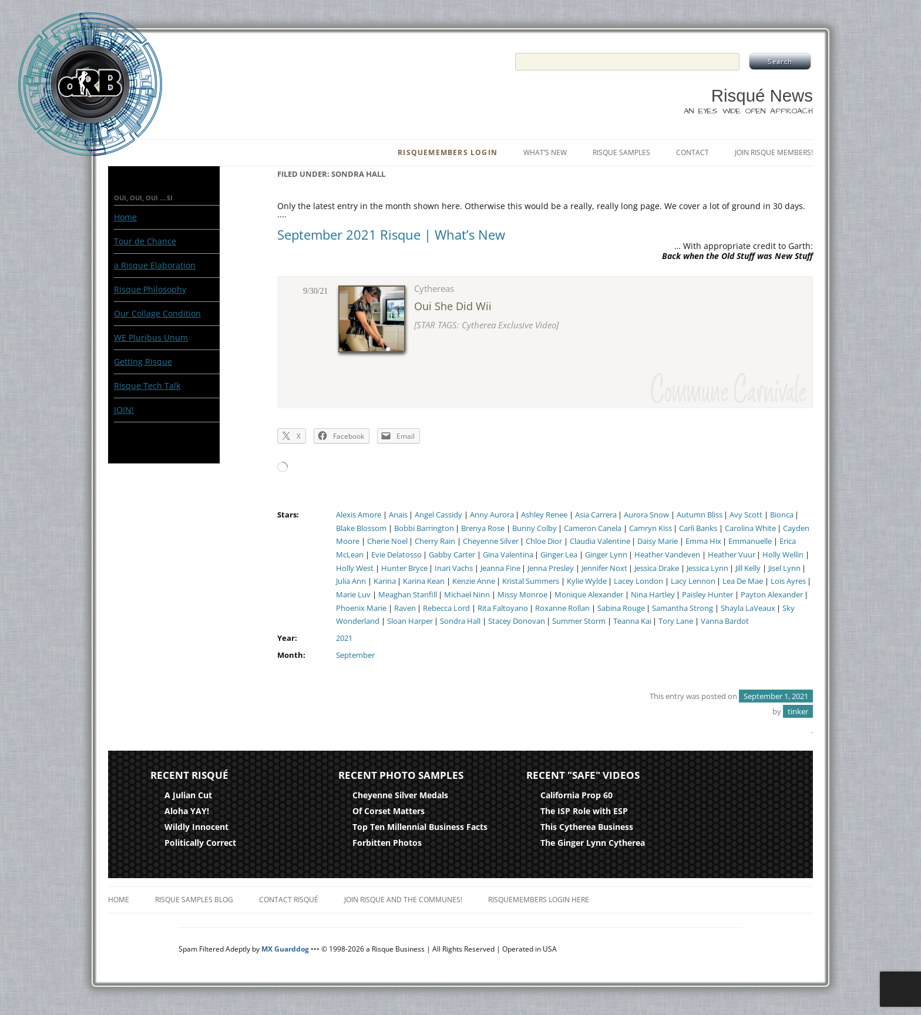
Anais (398, 515)
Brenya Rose (483, 528)
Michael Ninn (467, 595)
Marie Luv (353, 595)
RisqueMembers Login (448, 152)
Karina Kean (424, 581)
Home (125, 217)
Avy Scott (746, 515)
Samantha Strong (682, 608)
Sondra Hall (460, 621)
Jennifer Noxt (604, 568)
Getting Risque (143, 361)
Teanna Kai (632, 621)
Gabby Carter (452, 555)
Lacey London (638, 581)
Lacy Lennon (693, 581)
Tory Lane (675, 621)
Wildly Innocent (196, 826)
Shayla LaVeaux (748, 608)
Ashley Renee (544, 515)
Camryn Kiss (650, 528)
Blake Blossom (361, 528)
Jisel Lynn (784, 568)
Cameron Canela (592, 528)
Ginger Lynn (606, 555)
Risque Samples (621, 152)
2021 (344, 638)
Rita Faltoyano (503, 608)
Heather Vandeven (667, 555)
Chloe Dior (544, 541)
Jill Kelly (748, 568)
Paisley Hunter (707, 595)
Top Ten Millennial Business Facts (420, 826)
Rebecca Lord (446, 608)
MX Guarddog (285, 949)
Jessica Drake (656, 568)
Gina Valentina (508, 555)
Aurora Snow (646, 515)
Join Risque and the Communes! (403, 900)
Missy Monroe (522, 595)
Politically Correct (200, 842)
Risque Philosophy (150, 289)
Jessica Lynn (707, 568)
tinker (798, 711)
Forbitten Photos (387, 842)
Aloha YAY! (186, 810)
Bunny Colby (534, 528)
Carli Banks (698, 528)
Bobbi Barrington (424, 528)
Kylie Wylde (587, 581)
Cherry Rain (435, 541)
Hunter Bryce (404, 568)
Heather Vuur (731, 555)
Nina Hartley (653, 595)
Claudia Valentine (600, 541)
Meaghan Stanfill (407, 595)
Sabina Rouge (621, 608)
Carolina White (750, 528)
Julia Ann (351, 581)
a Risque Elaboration (155, 265)
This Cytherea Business (586, 826)
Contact (692, 152)
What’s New (545, 152)
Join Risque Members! (774, 152)
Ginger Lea (558, 555)
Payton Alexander (772, 595)
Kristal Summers (530, 581)
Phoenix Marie (361, 608)
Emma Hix (703, 541)
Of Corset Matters (388, 810)
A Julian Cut (188, 795)
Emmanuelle (750, 541)
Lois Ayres (788, 581)
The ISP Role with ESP (584, 810)
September (355, 655)
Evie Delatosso (396, 555)
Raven (405, 608)
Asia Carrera (596, 515)
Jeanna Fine (500, 568)
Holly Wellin (783, 555)
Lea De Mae (742, 581)
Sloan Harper (410, 621)
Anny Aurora (492, 515)
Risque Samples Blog (194, 900)
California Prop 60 (576, 795)
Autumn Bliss (699, 515)
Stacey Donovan (516, 621)
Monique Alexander (588, 595)
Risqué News (762, 95)
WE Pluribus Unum (151, 337)
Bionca (782, 515)
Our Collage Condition (157, 313)
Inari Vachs (454, 568)
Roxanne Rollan (562, 608)
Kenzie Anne (473, 581)
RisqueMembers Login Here (538, 900)
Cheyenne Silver (491, 541)
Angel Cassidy (438, 515)
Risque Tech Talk (147, 385)
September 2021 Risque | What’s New (391, 234)
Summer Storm (579, 621)
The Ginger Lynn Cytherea (592, 842)
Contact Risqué (288, 900)
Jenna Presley (550, 568)
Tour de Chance (145, 241)
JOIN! (124, 409)
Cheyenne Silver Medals (400, 795)
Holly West (355, 568)
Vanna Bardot (725, 621)
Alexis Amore (358, 515)
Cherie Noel (387, 541)
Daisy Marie (657, 541)
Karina (385, 581)
